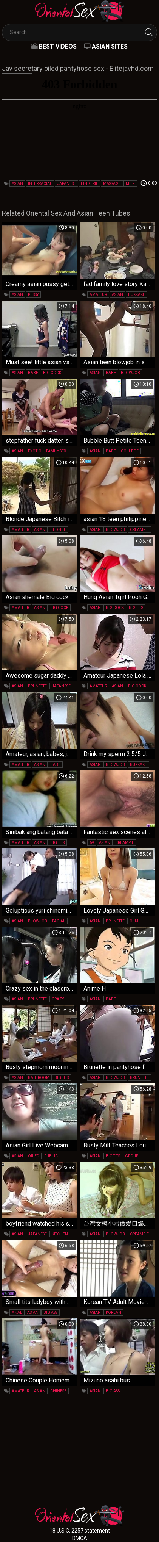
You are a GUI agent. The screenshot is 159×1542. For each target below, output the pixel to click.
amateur (98, 295)
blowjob (130, 373)
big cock (52, 373)
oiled (33, 1156)
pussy (33, 295)
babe (33, 373)
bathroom (38, 1077)
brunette (37, 686)
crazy (58, 999)
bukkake (136, 295)
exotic (34, 451)
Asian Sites (110, 46)
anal (17, 1312)
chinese (58, 1391)
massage (112, 184)
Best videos (58, 46)
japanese (66, 184)
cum (134, 921)
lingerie (89, 184)
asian (17, 184)
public (51, 1156)
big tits (136, 608)
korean (113, 1312)
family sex (56, 451)
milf (130, 184)
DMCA (79, 1538)
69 (92, 843)
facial (58, 921)
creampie (139, 530)
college (130, 451)
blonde (58, 530)
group (131, 1156)
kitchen (60, 1234)
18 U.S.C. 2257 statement (79, 1531)
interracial (40, 184)
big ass (50, 1312)
